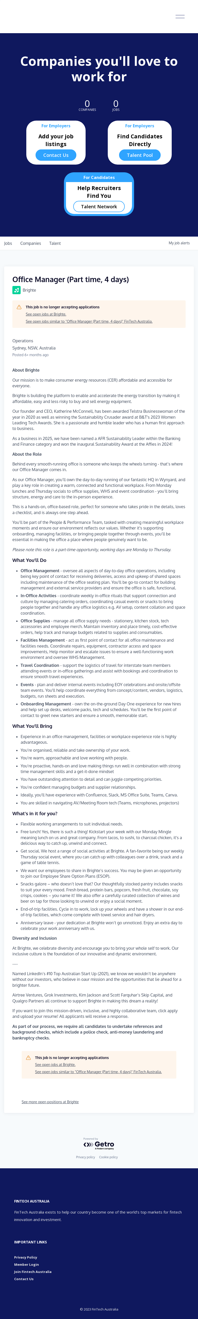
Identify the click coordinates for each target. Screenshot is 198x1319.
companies (30, 243)
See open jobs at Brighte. (46, 314)
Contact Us (56, 155)
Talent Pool (140, 155)
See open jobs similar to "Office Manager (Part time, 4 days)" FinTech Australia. (89, 321)
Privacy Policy (25, 1257)
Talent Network (99, 206)
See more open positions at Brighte (50, 1102)
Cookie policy (108, 1157)
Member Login (26, 1264)
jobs (8, 243)
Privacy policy (85, 1157)
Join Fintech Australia (33, 1271)
